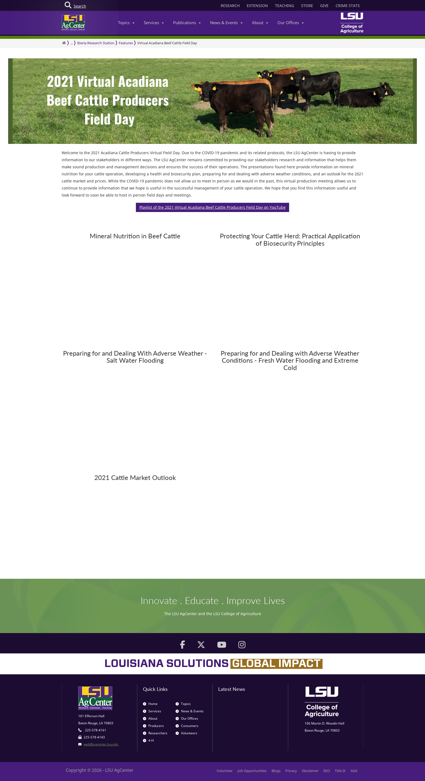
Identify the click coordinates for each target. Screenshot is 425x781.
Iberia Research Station (95, 42)
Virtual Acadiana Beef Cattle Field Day (167, 42)
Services (154, 22)
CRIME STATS (348, 5)
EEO (326, 770)
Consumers (187, 725)
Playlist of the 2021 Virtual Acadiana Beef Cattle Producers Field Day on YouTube (212, 207)
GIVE (324, 5)
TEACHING (284, 5)
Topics (126, 22)
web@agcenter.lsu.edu (101, 744)
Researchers (155, 733)
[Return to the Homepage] (64, 43)
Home (150, 703)
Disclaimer (310, 770)
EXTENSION (257, 5)
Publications (187, 22)
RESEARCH (230, 5)
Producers (153, 725)
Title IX (340, 770)
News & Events (226, 22)
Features (126, 42)
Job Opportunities (252, 770)
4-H (148, 740)
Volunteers (186, 733)
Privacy (291, 770)
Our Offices (290, 22)
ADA (354, 770)
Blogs (275, 770)
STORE (307, 5)
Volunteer (225, 770)
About (260, 22)
